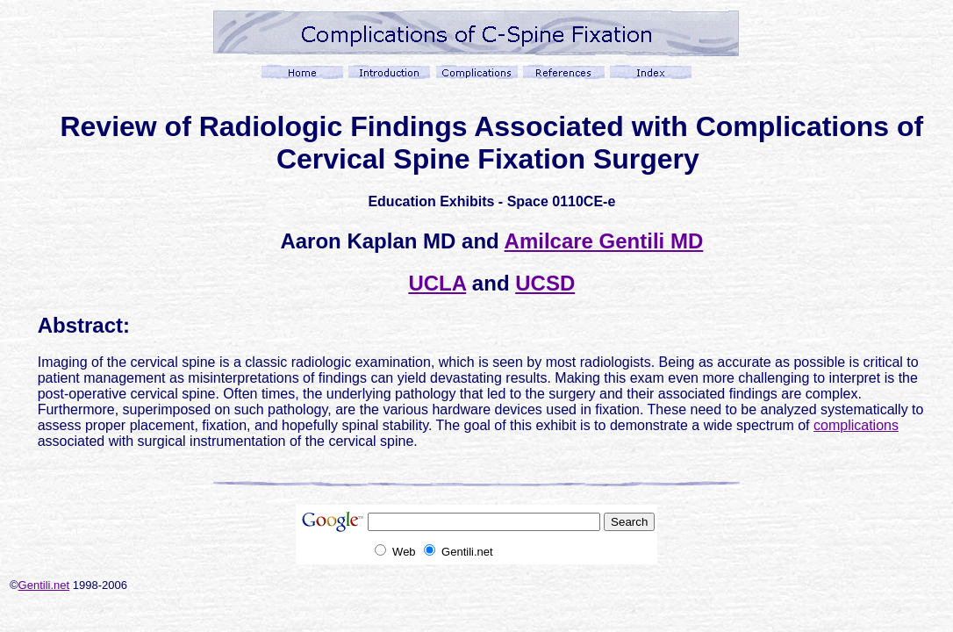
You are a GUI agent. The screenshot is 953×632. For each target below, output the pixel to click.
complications (856, 425)
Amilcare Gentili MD (604, 241)
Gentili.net (44, 585)
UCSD (545, 283)
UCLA (437, 283)
